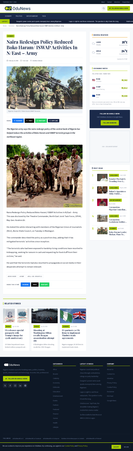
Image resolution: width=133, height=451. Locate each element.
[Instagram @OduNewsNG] (15, 386)
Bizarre (55, 374)
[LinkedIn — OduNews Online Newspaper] (20, 386)
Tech (44, 16)
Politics (19, 16)
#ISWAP (22, 276)
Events (55, 400)
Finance (55, 414)
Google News (126, 2)
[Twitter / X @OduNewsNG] (5, 386)
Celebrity (56, 378)
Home (5, 26)
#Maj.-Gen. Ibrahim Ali (35, 276)
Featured (56, 409)
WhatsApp (44, 284)
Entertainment (32, 16)
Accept (116, 447)
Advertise (117, 2)
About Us (110, 369)
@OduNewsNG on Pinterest (93, 438)
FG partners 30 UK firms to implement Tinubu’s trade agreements (71, 334)
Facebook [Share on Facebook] (18, 120)
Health (55, 423)
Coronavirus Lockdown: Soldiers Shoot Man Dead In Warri (117, 223)
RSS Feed (110, 396)
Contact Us (111, 374)
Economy (8, 16)
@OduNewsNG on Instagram (51, 438)
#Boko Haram (12, 276)
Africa (55, 369)
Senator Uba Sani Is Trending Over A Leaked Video (117, 181)
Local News (114, 175)
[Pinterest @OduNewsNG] (25, 386)
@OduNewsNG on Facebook (33, 438)
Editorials (56, 387)
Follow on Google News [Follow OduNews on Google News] (118, 8)
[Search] (103, 8)
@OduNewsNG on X (18, 438)
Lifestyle (55, 427)
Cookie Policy (112, 387)
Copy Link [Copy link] (53, 120)
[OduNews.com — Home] (17, 8)
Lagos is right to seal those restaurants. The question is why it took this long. (102, 21)
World (8, 326)
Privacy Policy (112, 383)
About (103, 2)
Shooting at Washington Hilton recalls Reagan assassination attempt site (43, 335)
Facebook (25, 284)
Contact (109, 2)
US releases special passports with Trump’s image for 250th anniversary (14, 334)
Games (55, 418)
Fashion (55, 405)
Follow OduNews (110, 123)
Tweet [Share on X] (29, 120)
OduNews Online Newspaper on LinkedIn (72, 438)
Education (56, 391)
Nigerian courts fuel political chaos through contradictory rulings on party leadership (90, 372)
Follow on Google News (16, 378)
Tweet (35, 284)
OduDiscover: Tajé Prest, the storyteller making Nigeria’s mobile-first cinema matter (89, 406)
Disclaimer (110, 391)
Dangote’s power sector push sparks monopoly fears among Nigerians (46, 21)
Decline (126, 447)
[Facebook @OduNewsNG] (10, 386)
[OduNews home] (26, 365)
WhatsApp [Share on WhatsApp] (41, 120)
